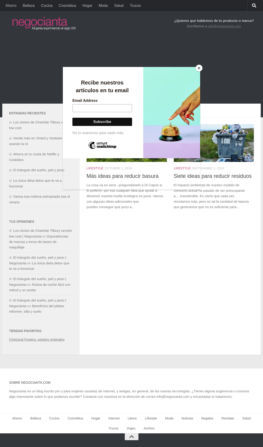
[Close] (199, 68)
